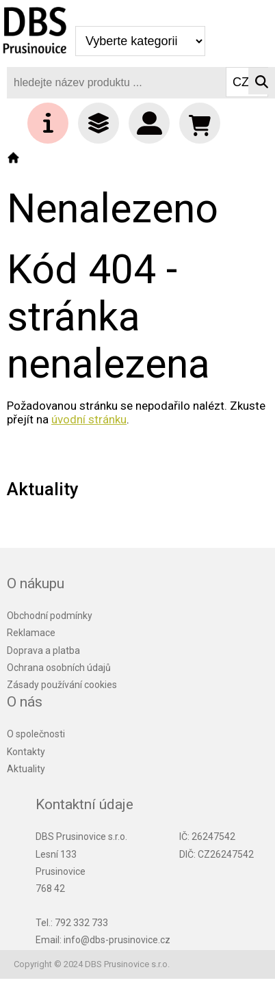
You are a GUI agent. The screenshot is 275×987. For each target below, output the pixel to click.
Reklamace (31, 632)
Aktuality (26, 768)
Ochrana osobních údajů (59, 667)
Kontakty (26, 751)
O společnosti (36, 733)
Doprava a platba (43, 650)
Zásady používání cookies (62, 684)
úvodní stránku (89, 419)
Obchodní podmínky (49, 615)
